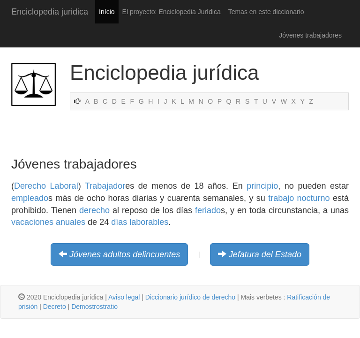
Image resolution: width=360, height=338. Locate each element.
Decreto (54, 306)
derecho (94, 210)
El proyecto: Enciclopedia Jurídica (171, 11)
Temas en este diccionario (266, 11)
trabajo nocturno (299, 198)
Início (106, 11)
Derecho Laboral (46, 186)
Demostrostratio (94, 306)
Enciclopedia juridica (49, 11)
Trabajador (105, 186)
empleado (29, 198)
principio (262, 186)
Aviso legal (124, 297)
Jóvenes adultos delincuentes (124, 254)
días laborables (139, 222)
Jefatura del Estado (265, 254)
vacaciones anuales (48, 222)
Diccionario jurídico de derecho (190, 297)
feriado (208, 210)
